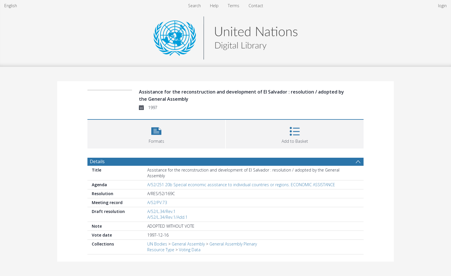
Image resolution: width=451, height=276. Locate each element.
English (10, 5)
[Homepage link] (225, 36)
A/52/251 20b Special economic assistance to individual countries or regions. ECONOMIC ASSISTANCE (241, 184)
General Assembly (188, 244)
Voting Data (189, 249)
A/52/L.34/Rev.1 (161, 211)
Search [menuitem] (194, 5)
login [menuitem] (442, 5)
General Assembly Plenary (233, 244)
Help (214, 5)
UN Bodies (157, 244)
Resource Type (160, 249)
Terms (233, 5)
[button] (156, 133)
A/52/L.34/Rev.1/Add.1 (167, 217)
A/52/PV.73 (157, 202)
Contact (256, 5)
